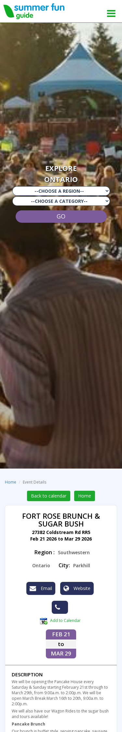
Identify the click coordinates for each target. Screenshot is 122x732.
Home (10, 482)
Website (76, 588)
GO (61, 216)
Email (41, 588)
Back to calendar (48, 496)
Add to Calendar (60, 621)
